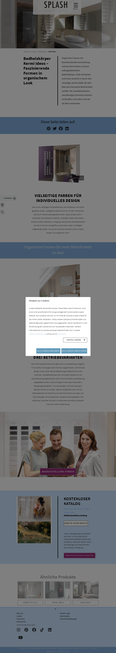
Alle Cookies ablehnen (48, 351)
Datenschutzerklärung (37, 334)
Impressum (61, 334)
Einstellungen (74, 340)
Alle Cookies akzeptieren (74, 351)
